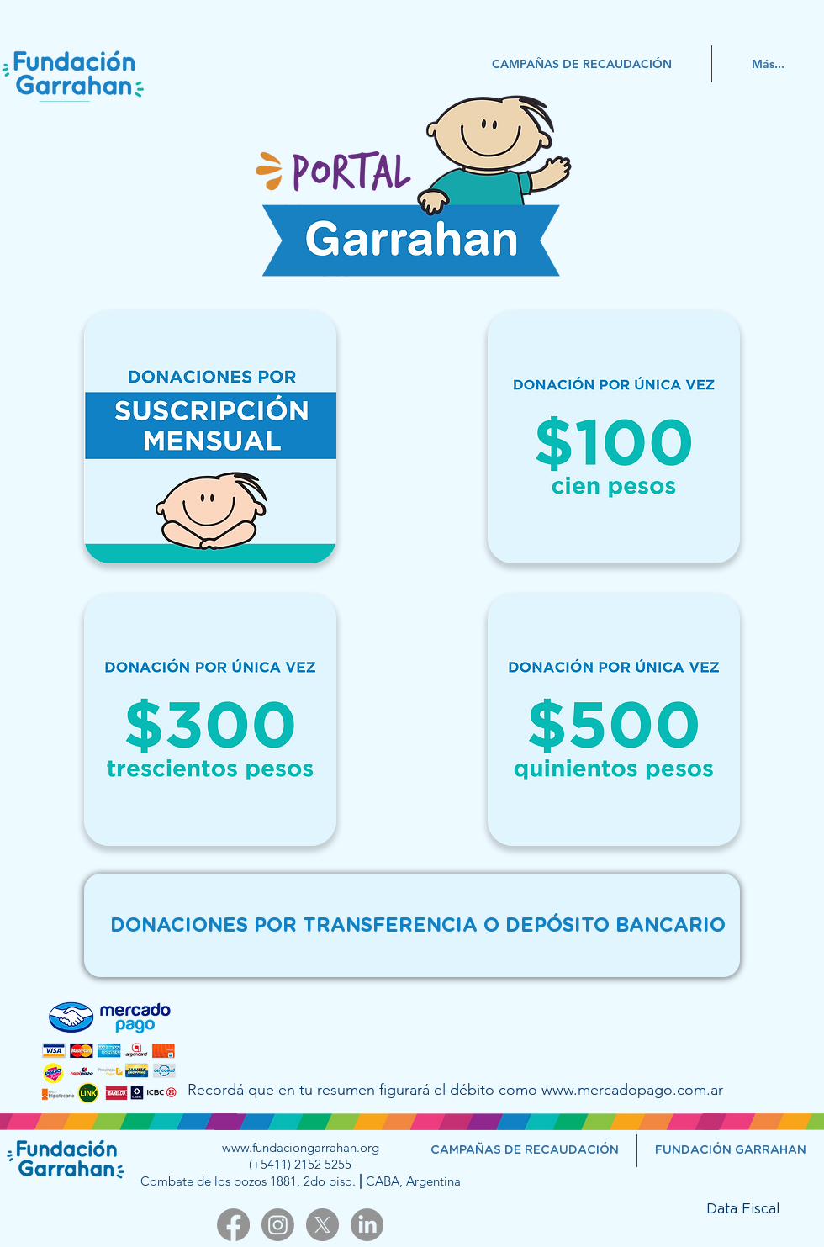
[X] (322, 1224)
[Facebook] (233, 1224)
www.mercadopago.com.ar (632, 1090)
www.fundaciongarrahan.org (300, 1147)
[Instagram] (277, 1224)
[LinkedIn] (367, 1224)
